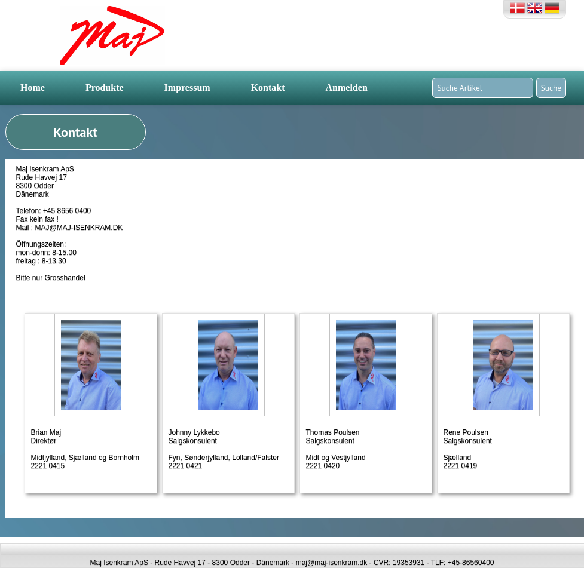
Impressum (187, 87)
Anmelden (347, 87)
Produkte (104, 87)
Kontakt (268, 87)
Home (32, 87)
